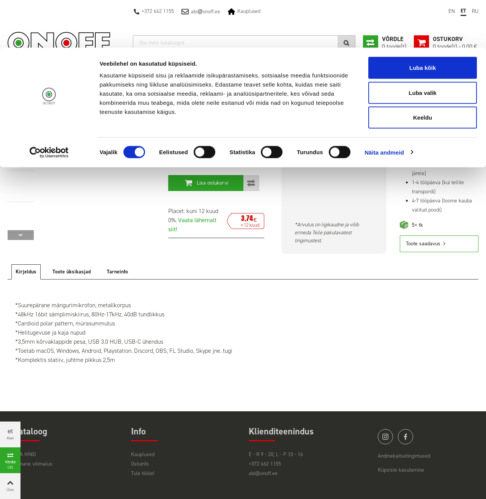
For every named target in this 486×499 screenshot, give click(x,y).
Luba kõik (422, 20)
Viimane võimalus (32, 463)
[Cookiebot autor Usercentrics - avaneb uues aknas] (49, 105)
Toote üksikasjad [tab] (71, 271)
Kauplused (143, 454)
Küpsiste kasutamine (401, 470)
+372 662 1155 (265, 463)
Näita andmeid (384, 104)
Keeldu (422, 69)
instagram (385, 436)
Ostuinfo (140, 463)
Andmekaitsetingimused (404, 456)
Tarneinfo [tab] (117, 271)
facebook (405, 436)
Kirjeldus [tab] (26, 271)
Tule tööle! (142, 473)
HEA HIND (24, 454)
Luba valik (422, 45)
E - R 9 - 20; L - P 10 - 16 (276, 454)
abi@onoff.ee (263, 473)
